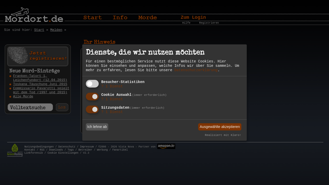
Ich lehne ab (97, 127)
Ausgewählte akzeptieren (220, 127)
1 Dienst (112, 86)
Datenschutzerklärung (195, 70)
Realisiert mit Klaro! (223, 135)
